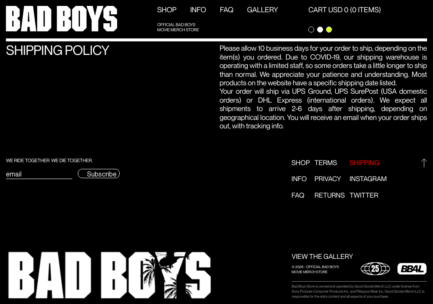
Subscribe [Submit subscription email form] (102, 174)
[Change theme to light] (320, 30)
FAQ (226, 10)
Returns (330, 196)
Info (198, 10)
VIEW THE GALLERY (322, 257)
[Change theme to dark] (311, 30)
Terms (326, 163)
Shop (167, 10)
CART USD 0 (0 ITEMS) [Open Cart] (344, 10)
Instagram (368, 179)
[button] (110, 275)
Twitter (364, 196)
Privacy (328, 179)
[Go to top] (424, 163)
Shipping (365, 163)
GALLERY (262, 10)
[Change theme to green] (329, 30)
